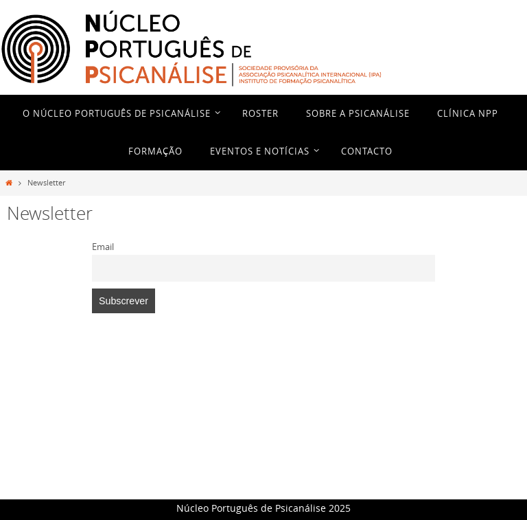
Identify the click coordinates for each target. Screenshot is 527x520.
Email (103, 247)
